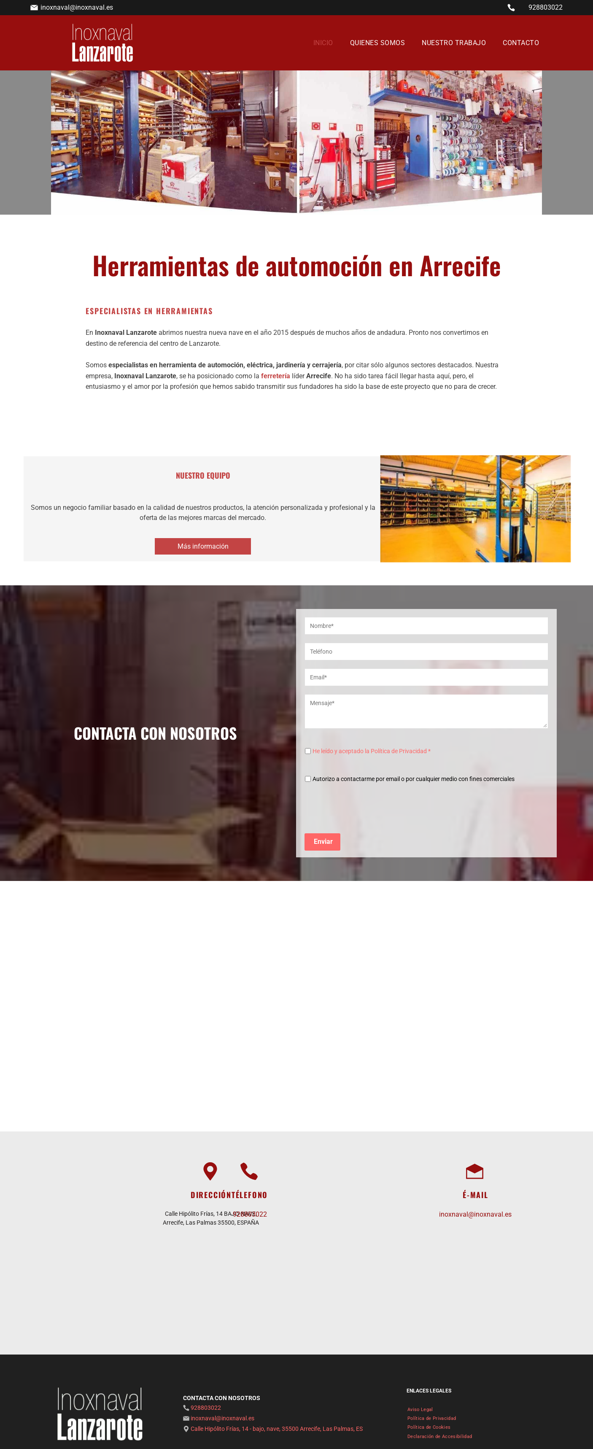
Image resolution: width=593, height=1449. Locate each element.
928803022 (545, 7)
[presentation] (369, 808)
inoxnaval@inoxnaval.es (76, 7)
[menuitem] (323, 43)
